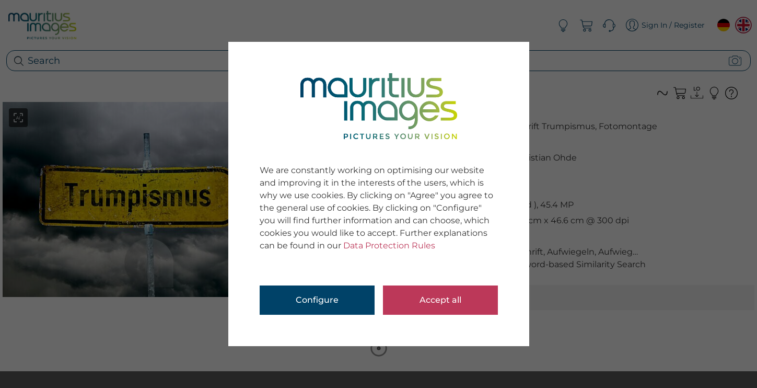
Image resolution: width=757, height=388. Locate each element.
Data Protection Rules (389, 245)
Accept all (440, 300)
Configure (317, 300)
